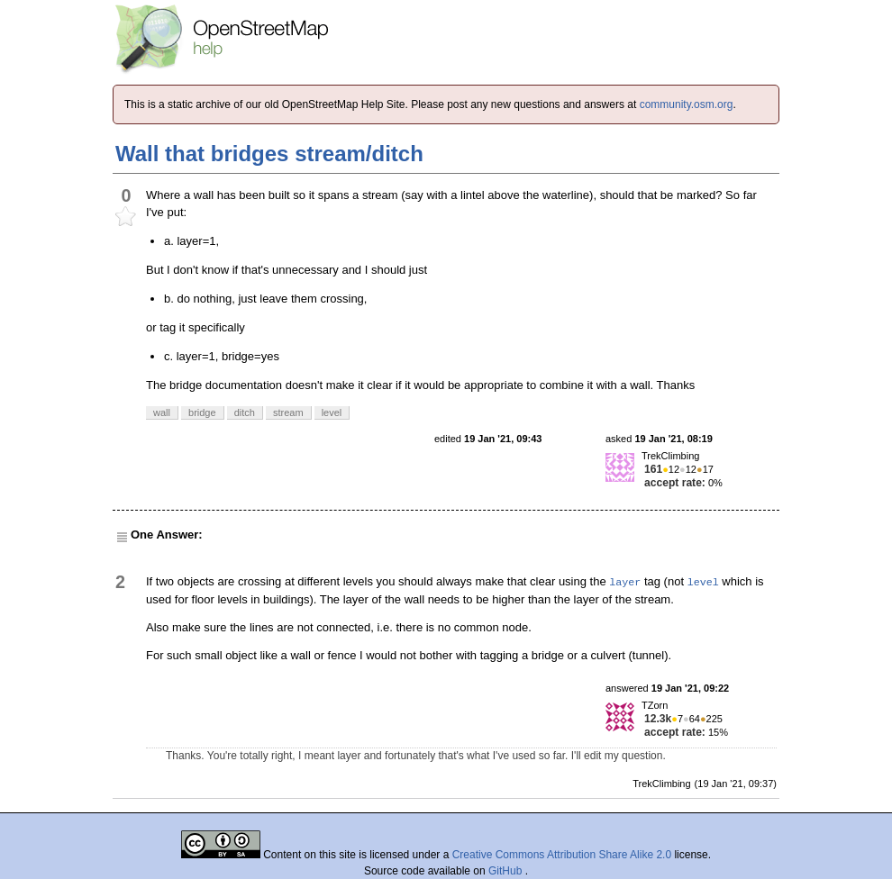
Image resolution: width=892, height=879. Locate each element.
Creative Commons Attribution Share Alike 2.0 (561, 854)
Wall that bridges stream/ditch (269, 153)
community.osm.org (686, 104)
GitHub (506, 871)
